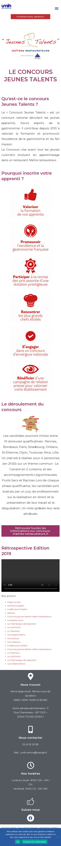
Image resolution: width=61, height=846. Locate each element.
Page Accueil (13, 602)
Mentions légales (15, 606)
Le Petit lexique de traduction (21, 624)
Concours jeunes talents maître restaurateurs (29, 616)
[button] (57, 8)
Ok (18, 842)
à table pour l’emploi (17, 609)
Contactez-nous (15, 620)
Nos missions (13, 642)
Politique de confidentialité (34, 842)
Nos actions (13, 638)
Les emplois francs (16, 635)
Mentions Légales (49, 827)
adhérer (11, 613)
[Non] (57, 837)
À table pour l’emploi (17, 645)
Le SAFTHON (14, 627)
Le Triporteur (13, 631)
